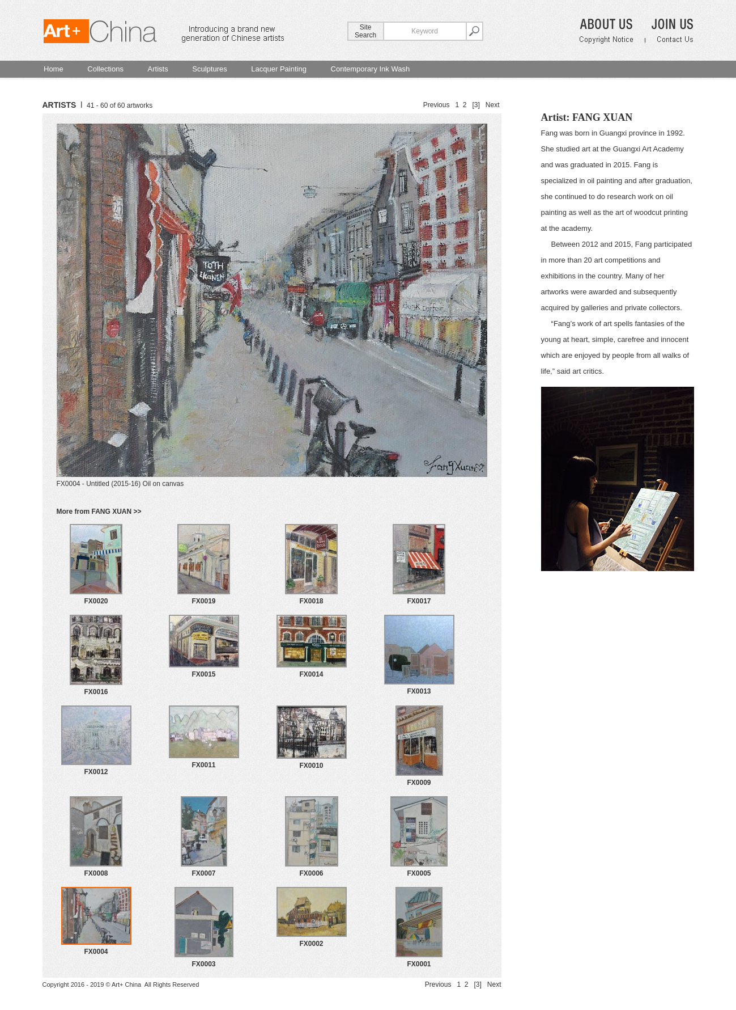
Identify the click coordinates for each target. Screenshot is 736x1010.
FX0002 (311, 944)
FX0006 (311, 873)
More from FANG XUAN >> (99, 511)
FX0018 (311, 601)
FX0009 (419, 783)
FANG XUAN (602, 117)
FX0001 (419, 964)
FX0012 (96, 772)
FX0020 (96, 601)
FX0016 (96, 692)
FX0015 (203, 674)
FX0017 (419, 601)
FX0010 (311, 766)
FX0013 (419, 691)
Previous (436, 105)
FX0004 (96, 952)
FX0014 (311, 674)
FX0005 (419, 873)
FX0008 (96, 873)
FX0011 (203, 765)
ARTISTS (59, 104)
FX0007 (203, 873)
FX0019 (203, 601)
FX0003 (203, 964)
